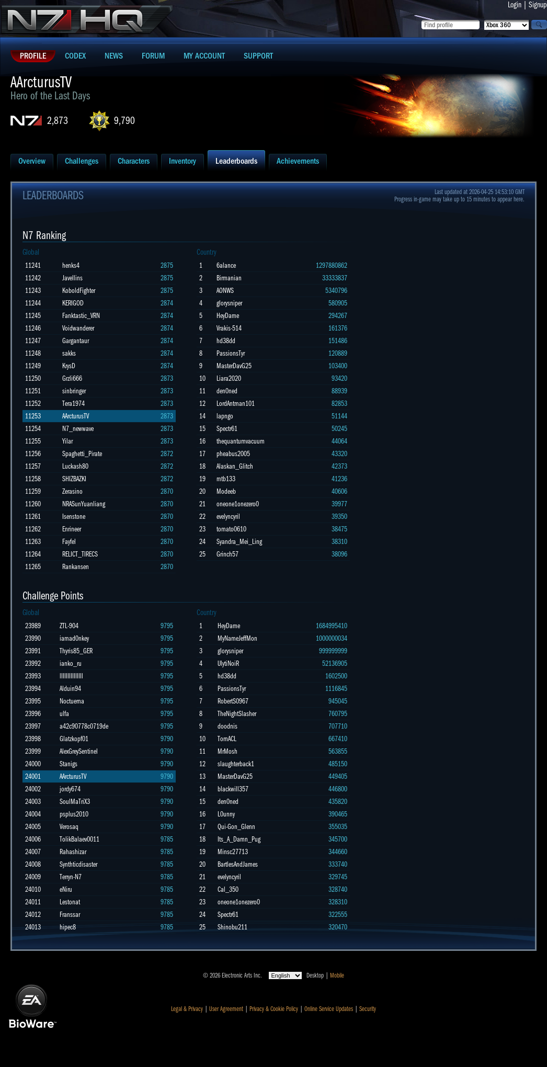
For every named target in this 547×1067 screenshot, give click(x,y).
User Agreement (226, 1009)
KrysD (68, 365)
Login (514, 4)
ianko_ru (71, 663)
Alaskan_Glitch (234, 466)
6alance (226, 265)
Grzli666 (72, 378)
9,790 (124, 121)
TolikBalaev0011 (79, 839)
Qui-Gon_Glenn (236, 826)
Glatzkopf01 (74, 738)
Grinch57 (227, 554)
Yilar (67, 441)
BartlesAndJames (238, 864)
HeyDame (227, 315)
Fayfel (69, 541)
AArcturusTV (75, 416)
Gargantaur (75, 340)
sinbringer (74, 391)
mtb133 (225, 478)
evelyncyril (228, 516)
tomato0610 (231, 529)
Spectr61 (226, 428)
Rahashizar (73, 851)
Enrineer (71, 529)
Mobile (337, 975)
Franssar (70, 914)
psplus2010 (74, 814)
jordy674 (70, 789)
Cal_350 (228, 889)
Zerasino (72, 491)
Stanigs (68, 763)
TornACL (227, 738)
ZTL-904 (69, 625)
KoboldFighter (78, 290)
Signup (538, 4)
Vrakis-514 (229, 328)
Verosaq (69, 826)
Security (367, 1009)
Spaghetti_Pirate (82, 453)
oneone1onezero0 (237, 504)
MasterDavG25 (234, 365)
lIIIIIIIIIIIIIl (71, 676)
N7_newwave (78, 428)
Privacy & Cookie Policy (273, 1009)
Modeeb (226, 491)
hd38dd (225, 340)
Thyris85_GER (76, 650)
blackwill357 (233, 789)
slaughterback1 (236, 763)
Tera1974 (73, 403)
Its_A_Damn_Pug (239, 839)
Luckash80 (75, 466)
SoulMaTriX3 (75, 801)
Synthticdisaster (78, 864)
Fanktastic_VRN (81, 315)
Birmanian (229, 278)
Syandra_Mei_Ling (239, 541)
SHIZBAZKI (74, 478)
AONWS (225, 290)
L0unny (226, 814)
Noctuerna (72, 701)
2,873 (57, 121)
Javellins (72, 278)
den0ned (226, 391)
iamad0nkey (74, 638)
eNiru (66, 889)
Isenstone (73, 516)
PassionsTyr (230, 353)
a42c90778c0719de (84, 726)
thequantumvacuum (240, 441)
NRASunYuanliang (83, 504)
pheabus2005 (233, 453)
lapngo (224, 416)
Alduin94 (70, 688)
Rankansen (75, 566)
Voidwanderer (78, 328)
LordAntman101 (235, 403)
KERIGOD (73, 303)
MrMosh (227, 751)
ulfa (64, 713)
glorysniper (229, 303)
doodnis (227, 726)
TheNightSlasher (237, 713)
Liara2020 (228, 378)
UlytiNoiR (228, 663)
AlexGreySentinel (79, 751)
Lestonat (70, 902)
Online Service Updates (328, 1009)
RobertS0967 (233, 701)
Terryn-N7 (71, 876)
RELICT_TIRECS (80, 554)
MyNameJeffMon (237, 638)
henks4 (70, 265)
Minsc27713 (233, 851)
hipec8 (68, 927)
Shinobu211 (232, 927)
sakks (69, 353)
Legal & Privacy (187, 1009)
